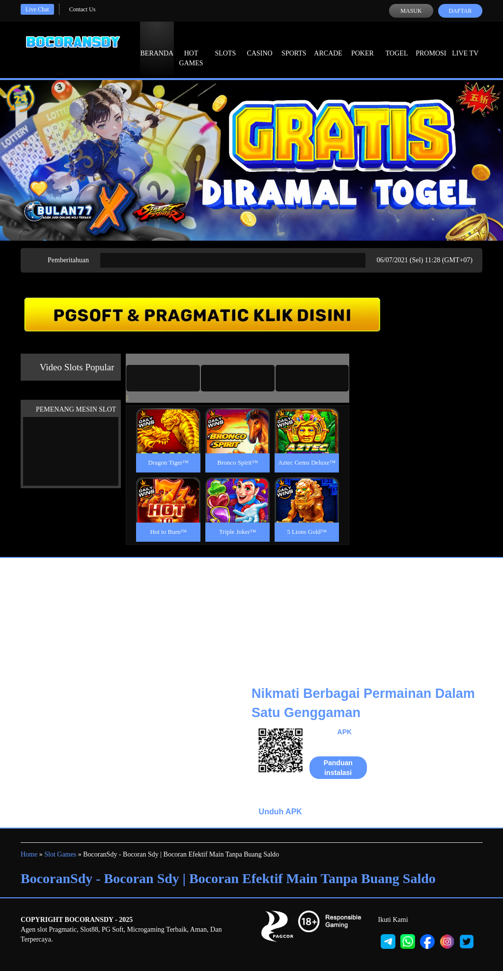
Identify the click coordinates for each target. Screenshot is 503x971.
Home (29, 854)
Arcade (328, 44)
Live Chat (37, 9)
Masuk (410, 10)
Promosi (431, 44)
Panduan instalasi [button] (338, 768)
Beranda (157, 44)
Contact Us (82, 9)
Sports (294, 44)
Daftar (460, 10)
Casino (260, 44)
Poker (362, 44)
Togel (397, 44)
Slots (225, 44)
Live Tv (465, 44)
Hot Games (191, 49)
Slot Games (60, 854)
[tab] (163, 378)
